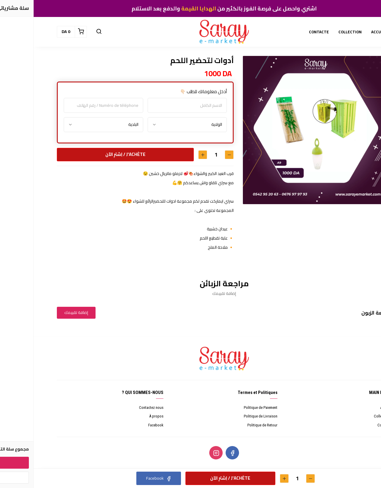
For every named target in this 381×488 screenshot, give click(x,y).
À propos (122, 416)
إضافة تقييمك (42, 312)
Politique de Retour (229, 425)
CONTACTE (285, 31)
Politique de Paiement (227, 407)
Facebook (122, 425)
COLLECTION (316, 31)
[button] (65, 32)
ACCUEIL (345, 31)
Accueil (352, 407)
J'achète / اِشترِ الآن (91, 154)
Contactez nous (117, 407)
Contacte (351, 425)
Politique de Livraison (227, 416)
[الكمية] (182, 154)
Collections (349, 416)
